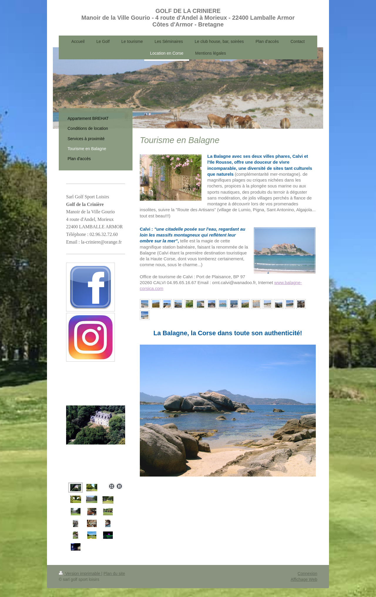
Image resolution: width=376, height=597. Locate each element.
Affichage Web (304, 579)
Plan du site (114, 573)
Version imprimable (80, 573)
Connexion (307, 573)
